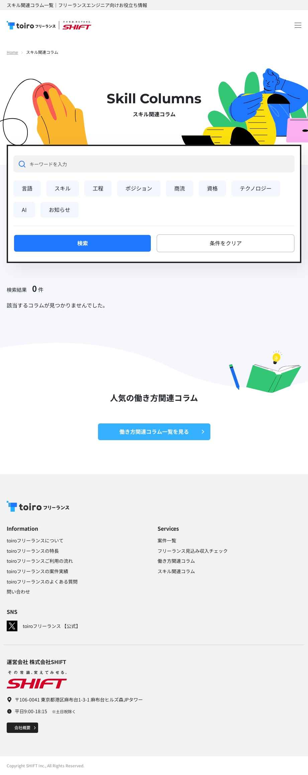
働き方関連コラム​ (176, 560)
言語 (27, 188)
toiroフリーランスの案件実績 (37, 571)
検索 (82, 243)
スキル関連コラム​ (176, 571)
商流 (179, 188)
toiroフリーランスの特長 (33, 550)
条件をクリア (226, 243)
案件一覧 (167, 540)
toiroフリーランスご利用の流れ (40, 560)
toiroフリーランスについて (35, 540)
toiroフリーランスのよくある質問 (42, 581)
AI (24, 210)
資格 (212, 188)
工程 (98, 188)
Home (12, 52)
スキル (63, 188)
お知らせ (59, 210)
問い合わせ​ (18, 591)
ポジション (138, 188)
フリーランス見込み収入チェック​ (193, 550)
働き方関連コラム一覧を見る (162, 431)
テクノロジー (256, 188)
